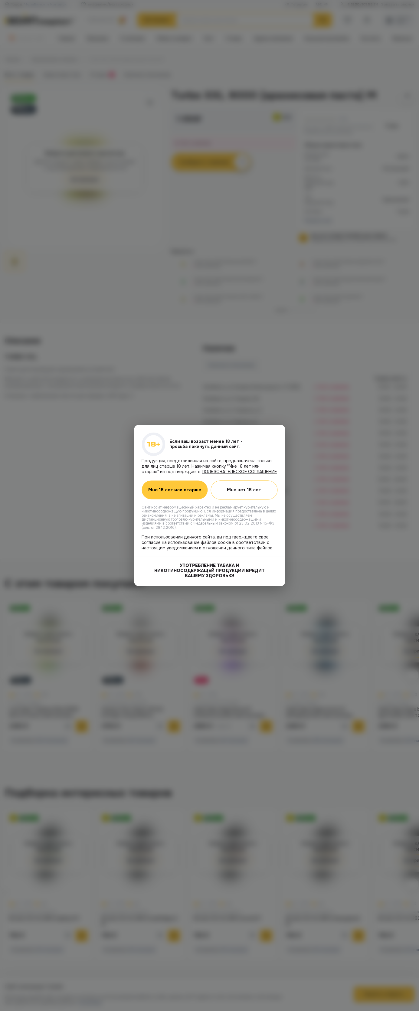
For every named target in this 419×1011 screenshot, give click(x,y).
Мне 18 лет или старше (174, 490)
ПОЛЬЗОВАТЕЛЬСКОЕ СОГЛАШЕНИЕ (239, 471)
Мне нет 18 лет (244, 490)
